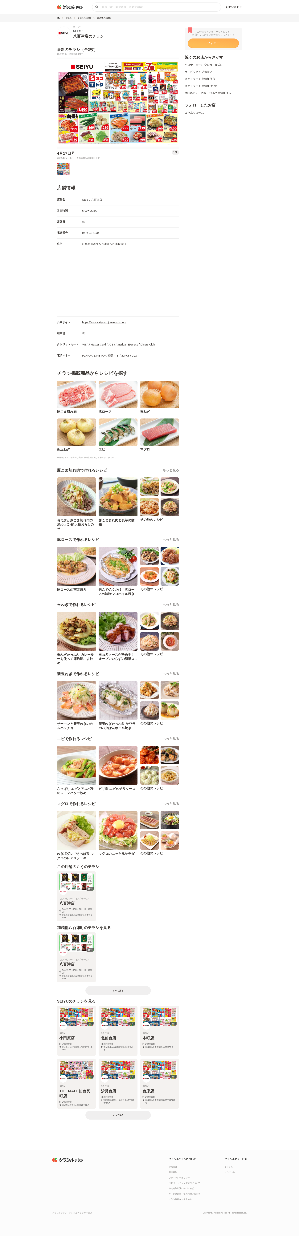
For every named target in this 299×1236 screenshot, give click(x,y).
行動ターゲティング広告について (184, 1183)
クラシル (229, 1167)
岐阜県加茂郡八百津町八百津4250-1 (104, 243)
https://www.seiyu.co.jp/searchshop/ (104, 322)
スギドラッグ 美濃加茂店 (200, 78)
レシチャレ (230, 1172)
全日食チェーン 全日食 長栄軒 (204, 64)
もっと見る (171, 470)
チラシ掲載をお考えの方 (180, 1199)
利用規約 (173, 1172)
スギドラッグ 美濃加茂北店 (201, 85)
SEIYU (78, 31)
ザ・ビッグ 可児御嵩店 (198, 71)
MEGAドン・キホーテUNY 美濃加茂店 (208, 93)
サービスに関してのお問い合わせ (184, 1194)
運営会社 (173, 1167)
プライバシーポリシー (179, 1178)
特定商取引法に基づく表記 (181, 1188)
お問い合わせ (234, 7)
